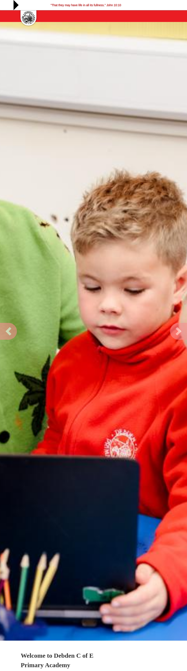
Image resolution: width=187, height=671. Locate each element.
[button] (8, 331)
